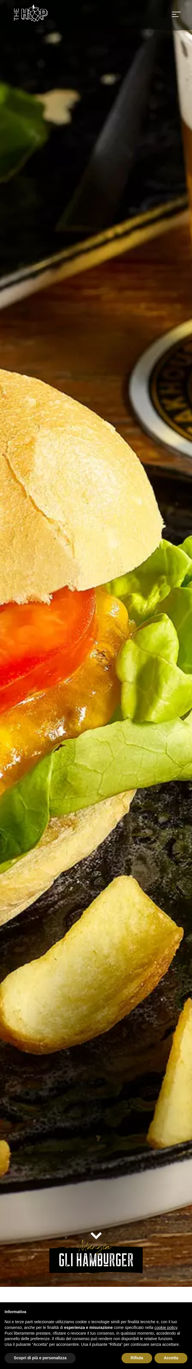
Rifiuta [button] (137, 1358)
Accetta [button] (171, 1358)
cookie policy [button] (165, 1327)
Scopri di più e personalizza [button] (40, 1358)
